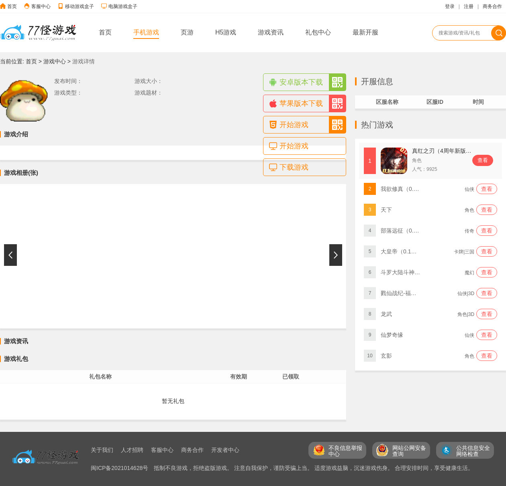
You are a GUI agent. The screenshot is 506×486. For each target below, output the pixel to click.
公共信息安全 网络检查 (473, 451)
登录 (450, 6)
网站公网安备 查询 (409, 451)
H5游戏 (225, 32)
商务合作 (492, 6)
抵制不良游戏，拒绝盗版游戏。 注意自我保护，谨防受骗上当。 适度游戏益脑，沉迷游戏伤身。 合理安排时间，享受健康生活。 (313, 468)
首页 (12, 6)
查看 (482, 160)
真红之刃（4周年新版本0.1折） (451, 151)
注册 (468, 6)
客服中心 (41, 6)
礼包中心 (318, 32)
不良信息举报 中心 (345, 451)
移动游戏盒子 (79, 6)
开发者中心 (225, 450)
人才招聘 (132, 450)
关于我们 (102, 450)
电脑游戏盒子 (122, 6)
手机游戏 (146, 32)
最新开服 (365, 32)
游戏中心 (54, 61)
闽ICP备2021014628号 (120, 468)
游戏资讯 (271, 32)
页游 (187, 32)
